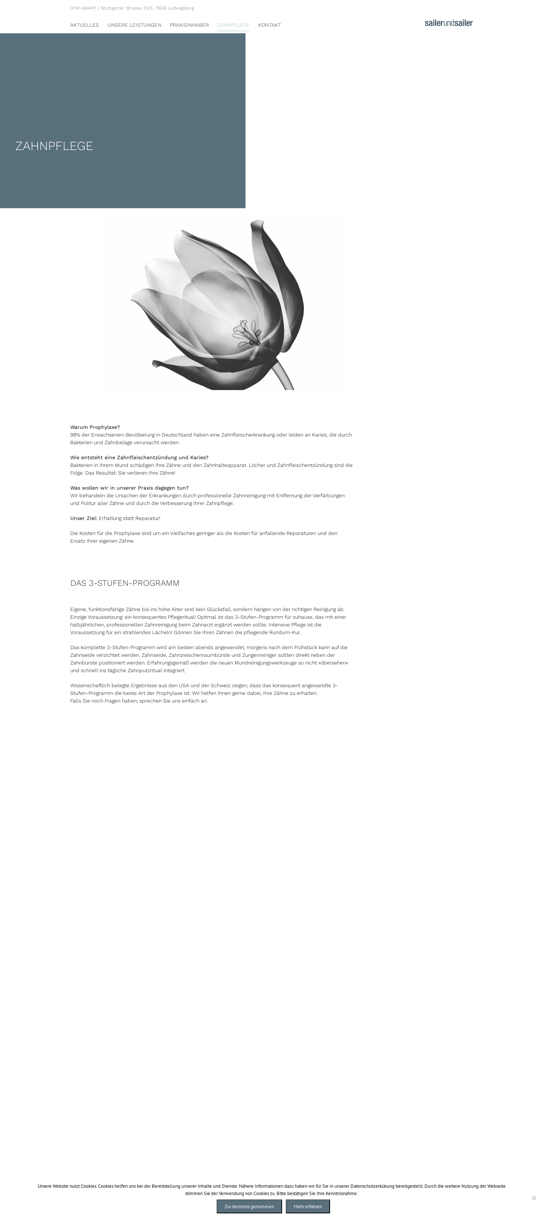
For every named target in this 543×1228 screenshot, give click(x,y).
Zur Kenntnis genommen (249, 1206)
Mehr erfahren (308, 1206)
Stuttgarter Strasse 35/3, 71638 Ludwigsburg (147, 8)
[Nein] (534, 1198)
